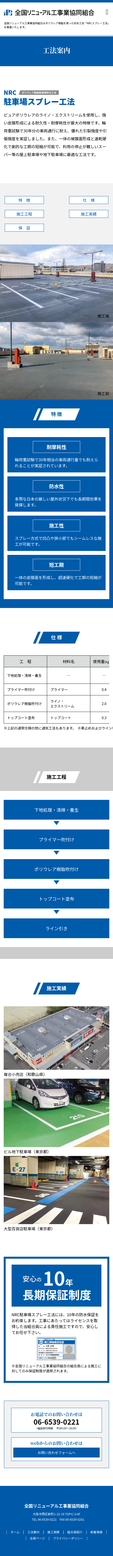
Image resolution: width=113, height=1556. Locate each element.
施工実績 (88, 214)
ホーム (15, 1532)
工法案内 (33, 1532)
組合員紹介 (74, 1532)
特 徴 (24, 200)
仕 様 (88, 200)
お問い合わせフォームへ (56, 1452)
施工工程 (24, 214)
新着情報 (96, 1532)
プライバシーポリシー (68, 1538)
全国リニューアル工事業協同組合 (56, 1506)
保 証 (24, 228)
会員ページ (37, 1538)
